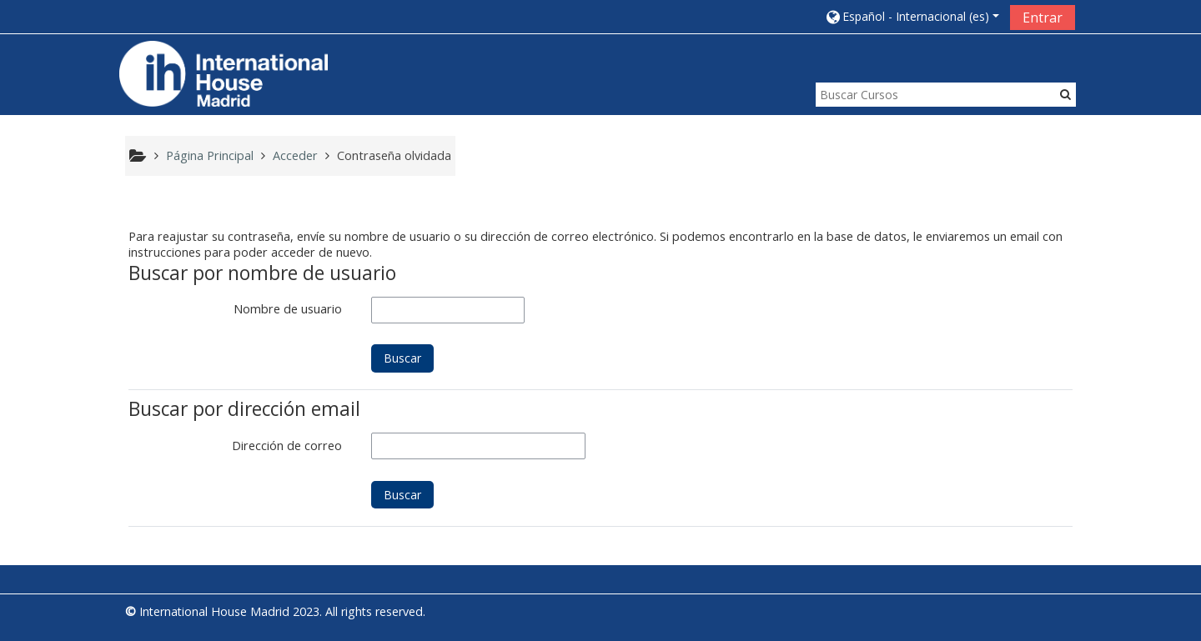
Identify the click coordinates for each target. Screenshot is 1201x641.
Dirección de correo (287, 445)
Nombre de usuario (288, 309)
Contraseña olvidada (394, 155)
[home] (223, 73)
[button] (912, 16)
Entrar (1043, 17)
